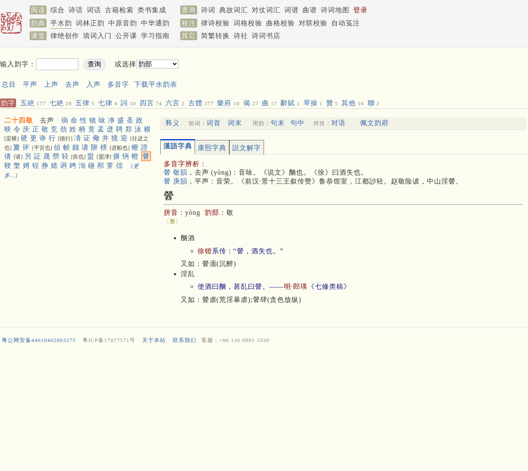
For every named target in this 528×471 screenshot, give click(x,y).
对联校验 (313, 23)
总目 (9, 84)
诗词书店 (266, 35)
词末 (235, 122)
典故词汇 (233, 10)
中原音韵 (122, 23)
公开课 (126, 35)
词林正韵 (90, 23)
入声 (93, 84)
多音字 (118, 84)
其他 (352, 103)
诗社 (241, 35)
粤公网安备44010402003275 (39, 340)
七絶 (61, 103)
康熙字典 (212, 147)
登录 (360, 10)
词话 (94, 10)
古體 (201, 103)
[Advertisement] (340, 71)
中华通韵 (155, 23)
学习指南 (155, 35)
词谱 (291, 10)
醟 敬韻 (175, 172)
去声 (72, 84)
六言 (175, 103)
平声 (30, 84)
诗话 (76, 10)
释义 (172, 122)
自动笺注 (345, 23)
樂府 (228, 103)
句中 (297, 122)
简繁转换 (215, 35)
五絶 (33, 103)
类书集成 (152, 10)
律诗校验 (215, 23)
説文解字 (246, 147)
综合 (57, 10)
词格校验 (248, 23)
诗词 (208, 10)
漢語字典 (177, 146)
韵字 (8, 103)
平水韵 (61, 23)
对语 (338, 122)
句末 (277, 122)
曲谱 (309, 10)
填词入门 (97, 35)
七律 (108, 103)
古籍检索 (119, 10)
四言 (151, 103)
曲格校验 (280, 23)
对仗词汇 (266, 10)
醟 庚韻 (175, 181)
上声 (51, 84)
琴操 (313, 103)
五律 (85, 103)
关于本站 (154, 340)
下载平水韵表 (155, 84)
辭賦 (290, 103)
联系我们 (184, 340)
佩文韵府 (374, 122)
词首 (213, 122)
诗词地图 (335, 10)
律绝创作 (64, 35)
